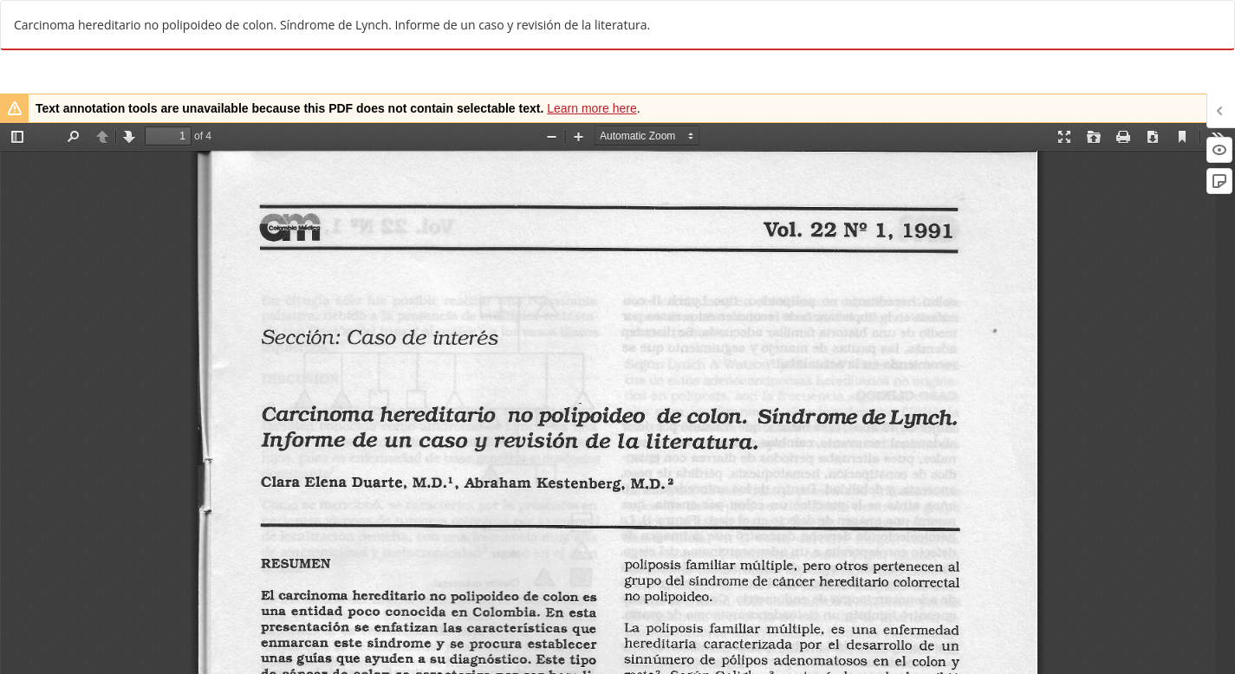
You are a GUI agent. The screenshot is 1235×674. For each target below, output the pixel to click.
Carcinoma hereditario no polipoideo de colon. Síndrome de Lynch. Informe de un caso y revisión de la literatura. (332, 24)
